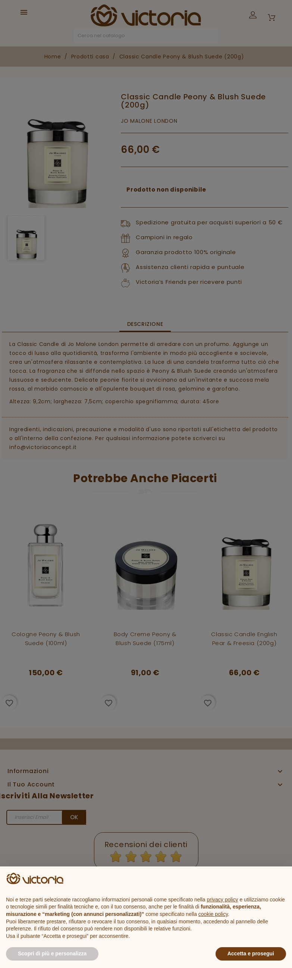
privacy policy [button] (222, 900)
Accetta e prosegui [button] (250, 953)
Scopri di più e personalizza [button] (52, 953)
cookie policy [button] (213, 914)
